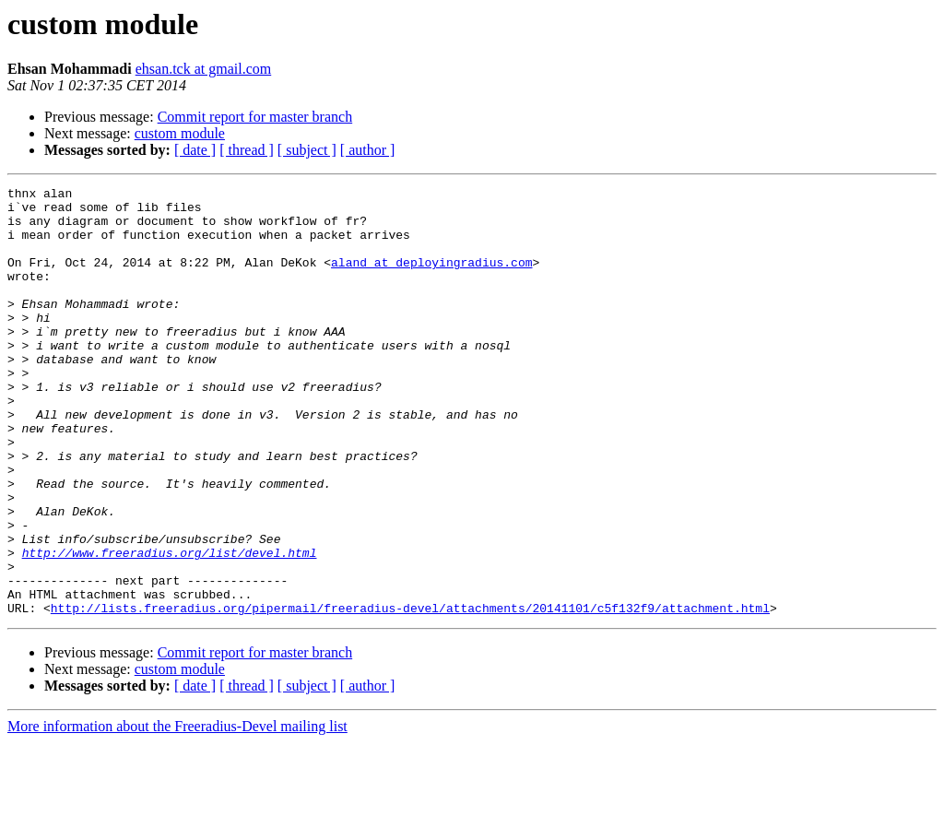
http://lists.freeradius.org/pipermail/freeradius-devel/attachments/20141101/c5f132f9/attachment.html (410, 693)
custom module (180, 133)
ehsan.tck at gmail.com (204, 69)
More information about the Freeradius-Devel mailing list (177, 812)
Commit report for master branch (255, 116)
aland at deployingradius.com (431, 278)
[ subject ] (306, 150)
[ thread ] (246, 150)
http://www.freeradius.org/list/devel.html (169, 627)
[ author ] (367, 150)
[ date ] (195, 150)
